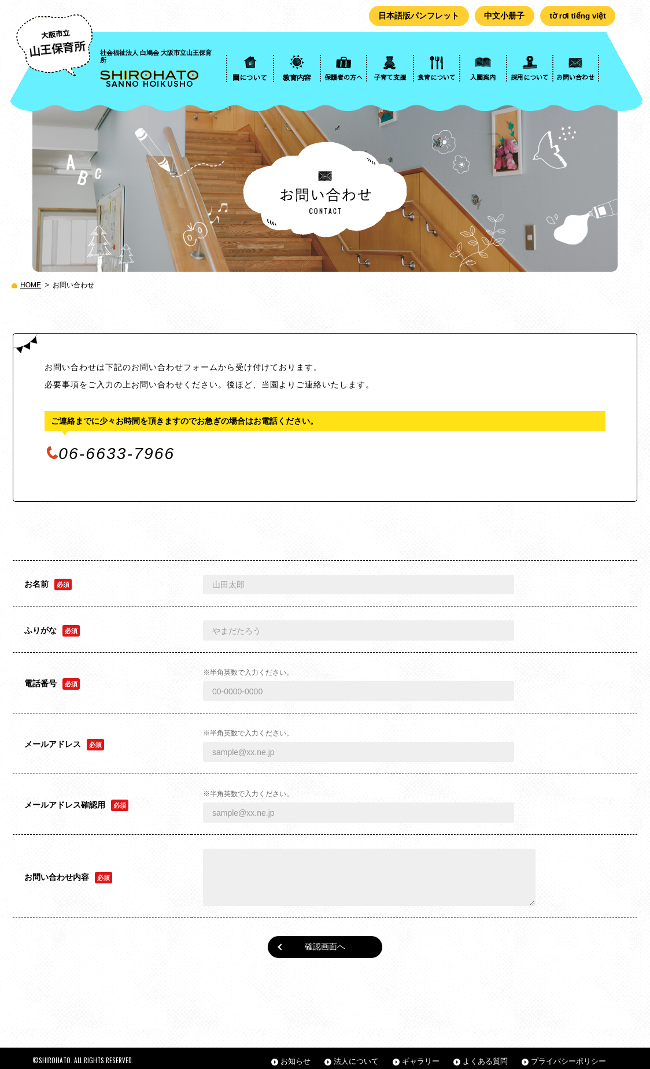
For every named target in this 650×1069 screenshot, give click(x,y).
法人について (356, 1055)
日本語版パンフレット (414, 16)
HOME (30, 286)
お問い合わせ (73, 286)
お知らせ (295, 1055)
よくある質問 (485, 1055)
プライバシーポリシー (568, 1055)
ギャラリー (421, 1055)
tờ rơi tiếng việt (576, 16)
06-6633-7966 (116, 454)
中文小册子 (501, 16)
